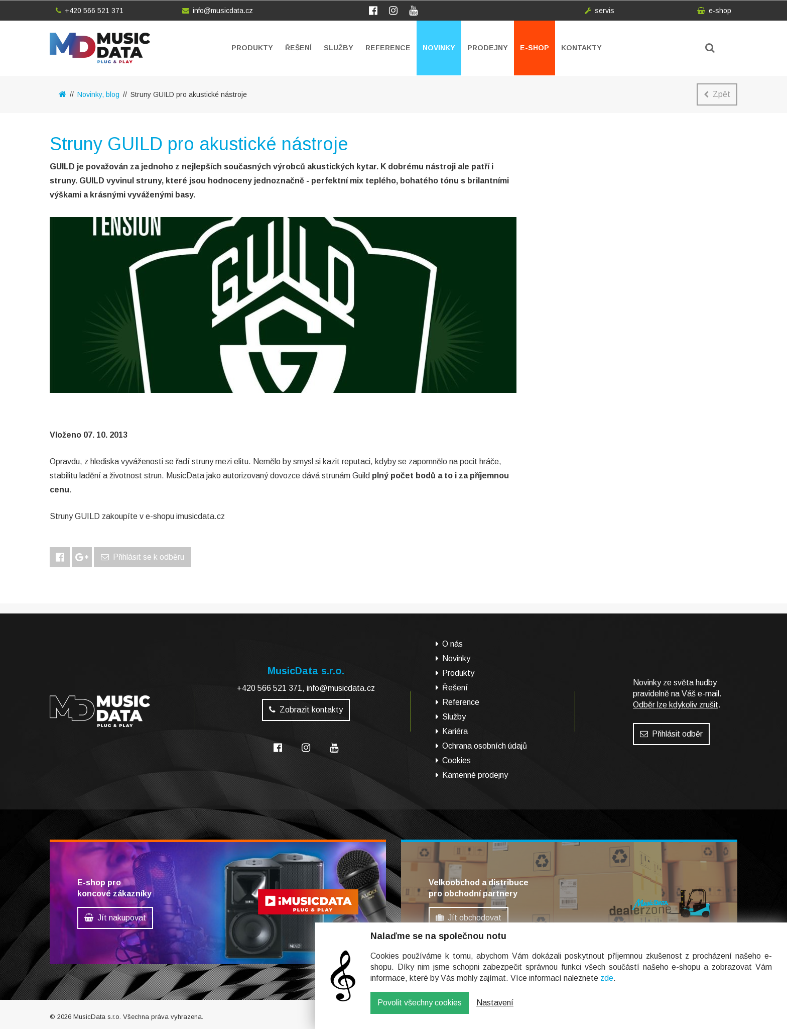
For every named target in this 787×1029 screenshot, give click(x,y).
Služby (338, 48)
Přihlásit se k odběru (142, 557)
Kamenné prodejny (475, 775)
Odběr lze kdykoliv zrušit (675, 704)
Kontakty (581, 48)
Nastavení (494, 1010)
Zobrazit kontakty (306, 709)
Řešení (298, 48)
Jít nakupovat (115, 917)
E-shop (534, 48)
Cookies (456, 760)
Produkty (252, 48)
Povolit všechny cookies (419, 1010)
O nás (452, 644)
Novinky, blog (98, 94)
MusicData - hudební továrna (100, 48)
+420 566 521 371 (89, 11)
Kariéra (455, 731)
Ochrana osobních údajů (484, 746)
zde (606, 985)
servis (599, 11)
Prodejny (487, 48)
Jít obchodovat (468, 917)
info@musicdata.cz (217, 11)
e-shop (714, 11)
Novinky (439, 48)
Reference (388, 48)
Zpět (717, 94)
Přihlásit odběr (671, 734)
